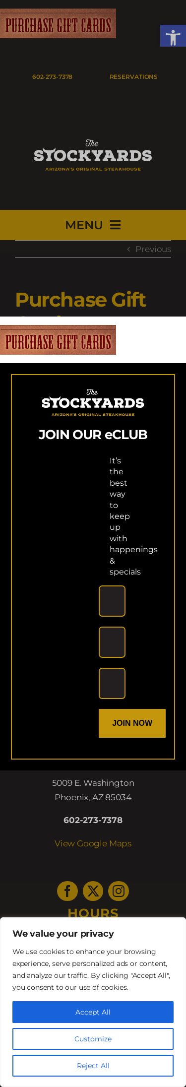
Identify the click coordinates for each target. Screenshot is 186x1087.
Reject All (93, 1065)
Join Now (132, 723)
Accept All (93, 1012)
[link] (58, 332)
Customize (93, 1038)
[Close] (169, 332)
